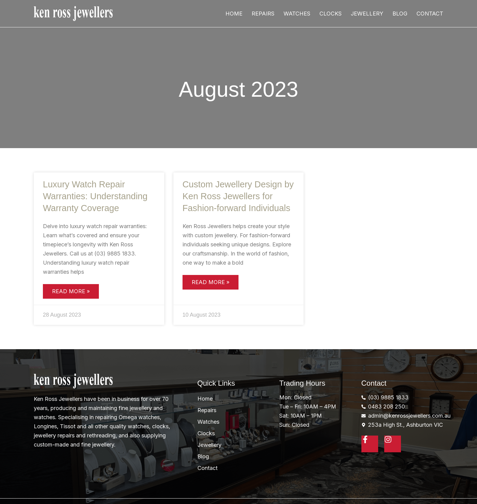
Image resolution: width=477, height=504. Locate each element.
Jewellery (367, 13)
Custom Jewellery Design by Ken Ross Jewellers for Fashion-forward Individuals (238, 196)
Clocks (330, 13)
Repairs (263, 13)
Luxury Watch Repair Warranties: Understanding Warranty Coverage (95, 196)
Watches (297, 13)
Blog (399, 13)
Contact (429, 13)
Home (233, 13)
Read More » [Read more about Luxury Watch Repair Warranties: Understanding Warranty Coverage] (71, 291)
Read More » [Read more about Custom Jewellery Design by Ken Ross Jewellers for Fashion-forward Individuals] (210, 282)
